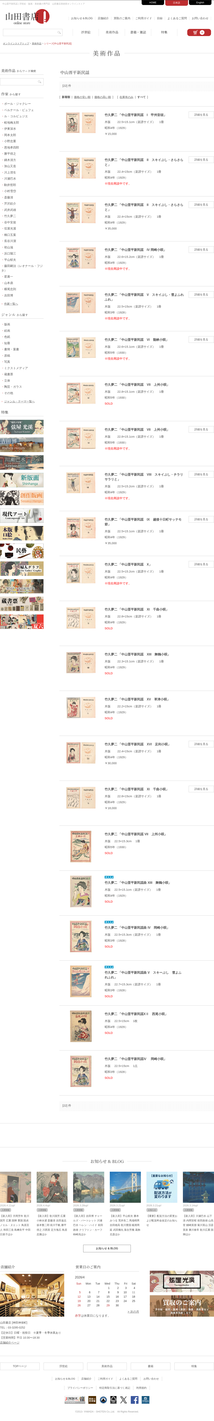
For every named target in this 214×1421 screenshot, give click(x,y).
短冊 (7, 343)
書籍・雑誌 (138, 32)
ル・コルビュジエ (16, 116)
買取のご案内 (122, 18)
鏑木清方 (10, 160)
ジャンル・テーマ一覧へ (19, 401)
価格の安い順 (82, 97)
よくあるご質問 (177, 18)
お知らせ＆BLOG (82, 18)
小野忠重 (10, 141)
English (200, 2)
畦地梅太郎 (11, 122)
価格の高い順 (102, 97)
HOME (153, 2)
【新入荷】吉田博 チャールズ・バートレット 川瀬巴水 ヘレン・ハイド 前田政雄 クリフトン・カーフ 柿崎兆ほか (88, 1225)
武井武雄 (10, 209)
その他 (8, 393)
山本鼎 (8, 283)
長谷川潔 (10, 241)
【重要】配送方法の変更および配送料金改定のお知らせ (161, 1220)
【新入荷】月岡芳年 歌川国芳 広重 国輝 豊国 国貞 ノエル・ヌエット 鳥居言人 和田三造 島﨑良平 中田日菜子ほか (15, 1225)
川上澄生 (10, 172)
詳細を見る (201, 114)
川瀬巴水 (10, 178)
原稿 (7, 355)
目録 (159, 18)
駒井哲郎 (10, 185)
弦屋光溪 (10, 228)
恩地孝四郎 (11, 147)
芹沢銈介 (10, 203)
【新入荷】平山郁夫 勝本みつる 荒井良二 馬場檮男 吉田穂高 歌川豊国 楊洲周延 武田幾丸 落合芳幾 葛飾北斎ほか (125, 1225)
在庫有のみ (126, 97)
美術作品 (112, 32)
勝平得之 (10, 153)
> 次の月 (133, 1311)
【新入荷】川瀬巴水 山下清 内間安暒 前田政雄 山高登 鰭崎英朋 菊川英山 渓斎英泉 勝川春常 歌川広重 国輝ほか (198, 1225)
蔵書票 (8, 374)
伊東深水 (10, 128)
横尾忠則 (10, 289)
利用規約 (141, 1387)
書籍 (150, 1366)
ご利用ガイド (143, 18)
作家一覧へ (11, 303)
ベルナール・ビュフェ (19, 110)
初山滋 (8, 247)
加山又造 (10, 166)
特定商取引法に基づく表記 (114, 1387)
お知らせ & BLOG (107, 1161)
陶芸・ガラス (13, 386)
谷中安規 (10, 222)
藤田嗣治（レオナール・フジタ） (22, 268)
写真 (7, 361)
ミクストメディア (16, 368)
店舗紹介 (103, 18)
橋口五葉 (10, 234)
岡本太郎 (10, 135)
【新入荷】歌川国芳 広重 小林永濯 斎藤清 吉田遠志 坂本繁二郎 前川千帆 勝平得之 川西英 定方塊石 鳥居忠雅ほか (52, 1225)
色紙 (7, 336)
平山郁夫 (10, 259)
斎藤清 (8, 197)
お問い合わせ (200, 18)
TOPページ (20, 1366)
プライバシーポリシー (80, 1387)
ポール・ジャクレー (17, 103)
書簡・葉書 (11, 349)
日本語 (176, 2)
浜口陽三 (10, 253)
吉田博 (8, 295)
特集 (164, 32)
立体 (7, 380)
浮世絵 (86, 32)
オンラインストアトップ (16, 43)
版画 (7, 324)
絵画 (7, 330)
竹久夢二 (10, 216)
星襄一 (8, 276)
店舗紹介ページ (9, 1342)
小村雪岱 (10, 191)
